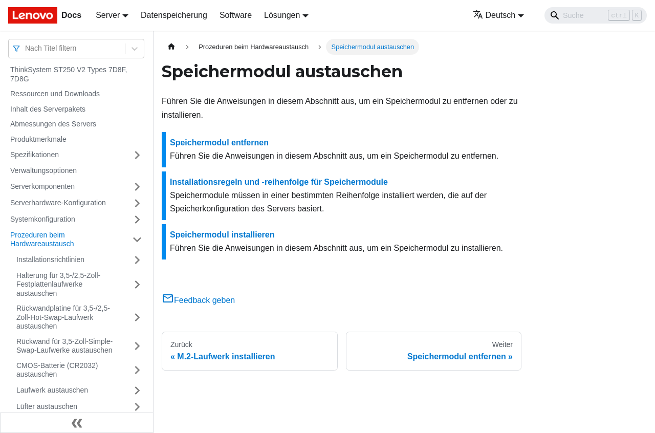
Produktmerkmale (38, 139)
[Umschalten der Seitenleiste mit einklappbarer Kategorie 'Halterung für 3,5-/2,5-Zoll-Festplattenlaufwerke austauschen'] (137, 284)
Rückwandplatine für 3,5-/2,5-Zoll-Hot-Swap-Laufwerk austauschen (63, 317)
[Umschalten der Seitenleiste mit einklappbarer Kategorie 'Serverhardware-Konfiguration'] (137, 203)
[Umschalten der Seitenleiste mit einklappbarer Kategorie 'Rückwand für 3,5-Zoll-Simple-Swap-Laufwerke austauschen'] (137, 346)
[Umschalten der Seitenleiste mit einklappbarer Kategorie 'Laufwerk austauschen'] (137, 390)
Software (236, 15)
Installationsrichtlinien (50, 259)
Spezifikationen (34, 154)
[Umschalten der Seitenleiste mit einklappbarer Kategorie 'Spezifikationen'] (137, 155)
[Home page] (171, 47)
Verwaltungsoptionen (43, 170)
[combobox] (26, 48)
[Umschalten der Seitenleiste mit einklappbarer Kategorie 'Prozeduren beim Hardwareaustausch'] (137, 240)
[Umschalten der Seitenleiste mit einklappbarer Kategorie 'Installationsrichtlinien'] (137, 260)
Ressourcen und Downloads (55, 94)
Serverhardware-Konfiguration (58, 203)
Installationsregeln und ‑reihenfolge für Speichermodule (279, 182)
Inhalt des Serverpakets (47, 109)
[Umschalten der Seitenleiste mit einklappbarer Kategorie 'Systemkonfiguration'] (137, 219)
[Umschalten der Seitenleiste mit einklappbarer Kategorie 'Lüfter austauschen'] (137, 407)
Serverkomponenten (42, 186)
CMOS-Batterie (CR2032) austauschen (57, 370)
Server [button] (108, 15)
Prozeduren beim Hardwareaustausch (42, 239)
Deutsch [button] (494, 15)
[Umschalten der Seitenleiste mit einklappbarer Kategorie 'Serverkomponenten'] (137, 187)
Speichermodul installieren (222, 234)
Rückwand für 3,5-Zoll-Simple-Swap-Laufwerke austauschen (64, 346)
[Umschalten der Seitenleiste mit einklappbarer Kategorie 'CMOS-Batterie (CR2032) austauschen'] (137, 370)
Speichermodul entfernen (219, 142)
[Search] (595, 15)
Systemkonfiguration (42, 219)
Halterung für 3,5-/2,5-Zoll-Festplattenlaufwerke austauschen (58, 284)
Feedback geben (198, 300)
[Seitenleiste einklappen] (77, 423)
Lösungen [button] (282, 15)
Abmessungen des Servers (53, 124)
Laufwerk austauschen (52, 390)
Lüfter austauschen (46, 406)
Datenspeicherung (174, 15)
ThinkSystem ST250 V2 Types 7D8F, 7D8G (68, 74)
